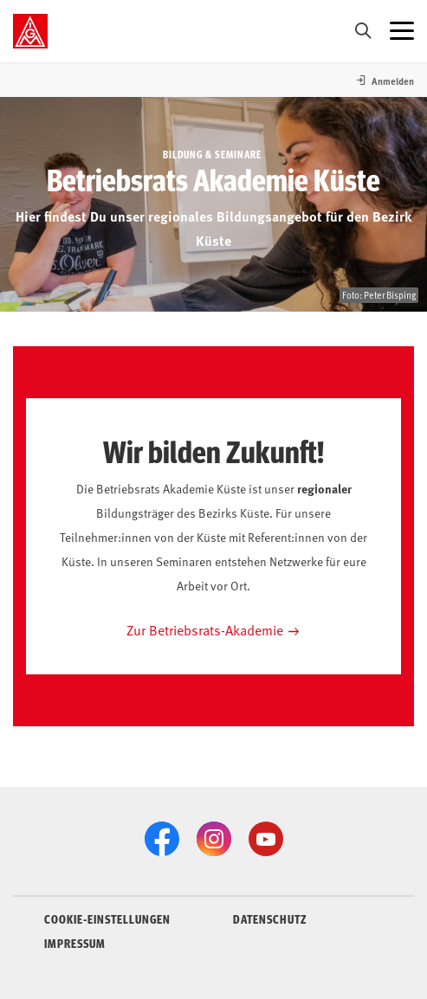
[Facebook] (162, 839)
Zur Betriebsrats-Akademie (204, 629)
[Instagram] (214, 839)
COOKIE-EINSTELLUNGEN (107, 918)
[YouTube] (266, 839)
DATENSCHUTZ (270, 918)
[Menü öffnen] (402, 31)
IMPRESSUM (75, 942)
